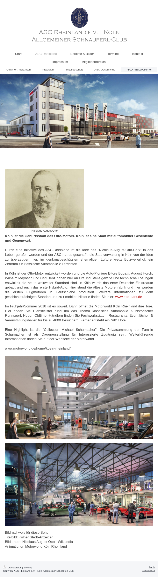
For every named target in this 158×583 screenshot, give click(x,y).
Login (152, 567)
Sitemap (27, 567)
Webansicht (148, 570)
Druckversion (12, 567)
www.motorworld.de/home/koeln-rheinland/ (38, 348)
